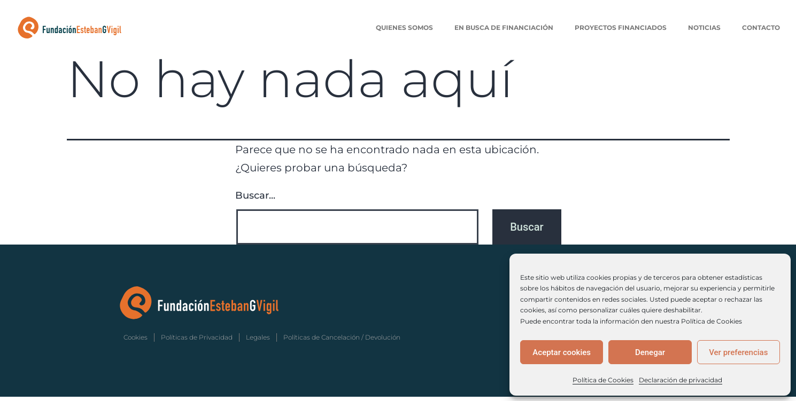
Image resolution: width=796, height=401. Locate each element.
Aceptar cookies (561, 352)
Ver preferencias (738, 352)
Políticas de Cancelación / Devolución (341, 341)
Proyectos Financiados (621, 27)
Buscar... (255, 200)
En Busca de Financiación (503, 27)
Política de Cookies (603, 380)
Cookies (135, 341)
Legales (258, 341)
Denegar (650, 352)
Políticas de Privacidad (197, 341)
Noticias (704, 27)
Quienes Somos (404, 27)
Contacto (761, 27)
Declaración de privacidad (680, 380)
